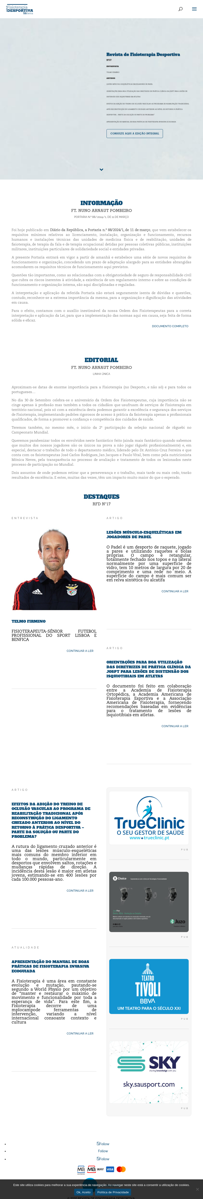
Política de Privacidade (113, 1192)
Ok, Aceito (83, 1192)
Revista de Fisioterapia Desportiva (143, 54)
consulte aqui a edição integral (134, 133)
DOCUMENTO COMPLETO (170, 326)
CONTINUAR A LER (80, 651)
